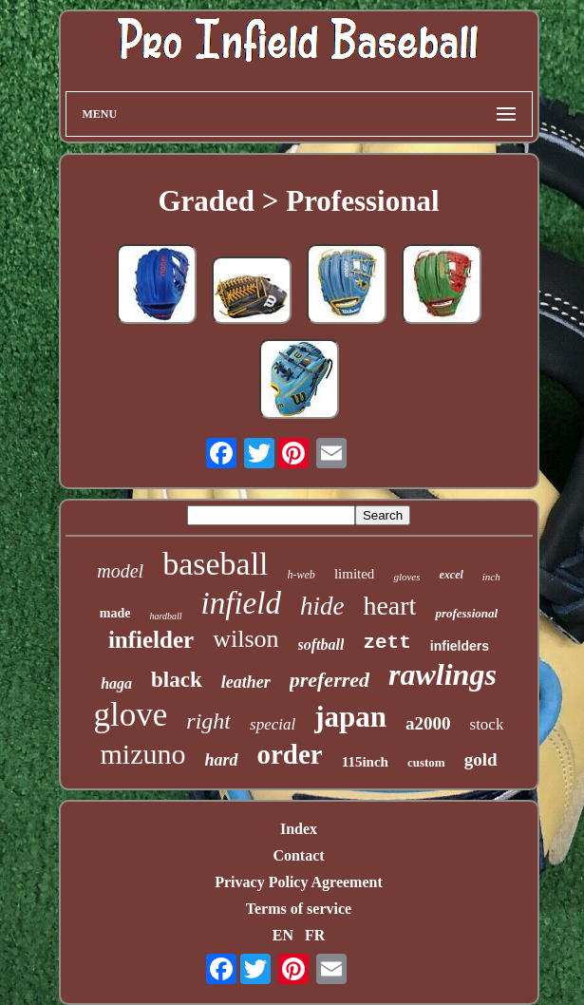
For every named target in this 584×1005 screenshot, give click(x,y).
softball (321, 644)
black (176, 680)
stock (487, 724)
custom (426, 762)
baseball (215, 563)
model (120, 570)
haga (116, 683)
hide (322, 606)
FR (315, 935)
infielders (459, 646)
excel (450, 574)
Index (298, 829)
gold (481, 759)
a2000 (428, 723)
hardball (166, 616)
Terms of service (298, 909)
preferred (329, 680)
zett (386, 643)
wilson (245, 639)
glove (131, 714)
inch (491, 576)
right (208, 721)
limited (354, 573)
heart (389, 605)
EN (283, 935)
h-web (301, 574)
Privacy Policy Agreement (299, 882)
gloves (406, 576)
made (115, 613)
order (290, 754)
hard (220, 759)
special (272, 724)
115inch (365, 761)
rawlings (442, 674)
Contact (298, 855)
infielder (151, 640)
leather (246, 682)
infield (241, 603)
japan (350, 716)
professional (466, 613)
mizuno (142, 753)
